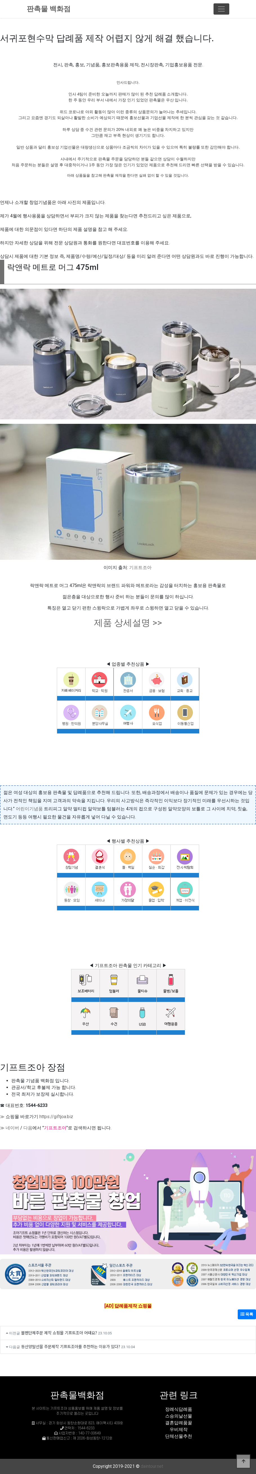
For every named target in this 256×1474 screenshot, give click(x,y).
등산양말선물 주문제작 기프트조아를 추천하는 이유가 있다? (70, 1346)
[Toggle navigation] (221, 9)
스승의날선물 (178, 1416)
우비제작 (179, 1429)
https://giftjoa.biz (56, 1116)
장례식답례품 (178, 1409)
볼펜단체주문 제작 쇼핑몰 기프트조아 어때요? (59, 1333)
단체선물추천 (178, 1436)
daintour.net (152, 1466)
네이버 (12, 1127)
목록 (247, 1314)
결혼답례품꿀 (178, 1422)
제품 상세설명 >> (128, 622)
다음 (27, 1127)
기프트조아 (140, 567)
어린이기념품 (29, 808)
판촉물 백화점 (49, 9)
